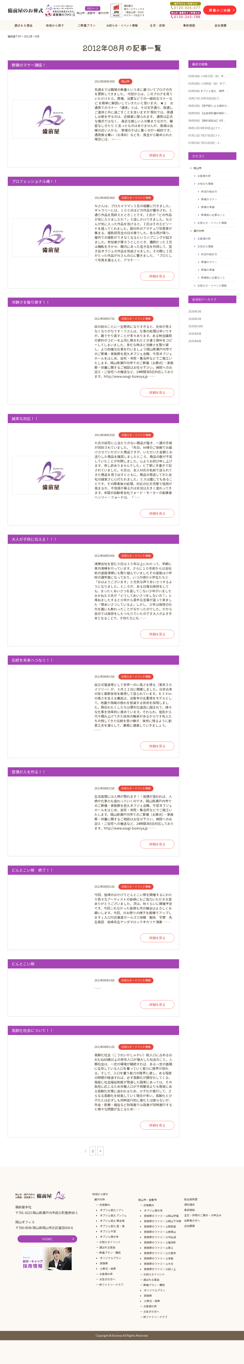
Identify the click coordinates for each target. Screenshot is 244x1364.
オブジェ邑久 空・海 (112, 1226)
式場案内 (104, 1205)
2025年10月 (195, 326)
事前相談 (189, 25)
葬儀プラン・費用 (110, 1253)
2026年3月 (194, 311)
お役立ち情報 (205, 184)
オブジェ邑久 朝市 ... (208, 91)
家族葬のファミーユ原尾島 (160, 1226)
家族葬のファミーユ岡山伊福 (161, 1216)
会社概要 (220, 25)
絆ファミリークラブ (111, 1284)
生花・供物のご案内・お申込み (203, 1215)
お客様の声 (204, 176)
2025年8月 (194, 341)
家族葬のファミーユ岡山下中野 (162, 1221)
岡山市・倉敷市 (147, 1200)
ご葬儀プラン (86, 25)
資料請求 (189, 1204)
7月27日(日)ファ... (205, 135)
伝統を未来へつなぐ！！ (33, 660)
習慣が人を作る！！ (29, 772)
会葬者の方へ (192, 1220)
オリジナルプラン (110, 1258)
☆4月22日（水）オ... (206, 76)
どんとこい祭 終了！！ (33, 870)
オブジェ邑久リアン (112, 1210)
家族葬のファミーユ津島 (158, 1258)
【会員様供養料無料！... (208, 113)
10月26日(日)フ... (204, 98)
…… (134, 984)
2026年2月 (194, 319)
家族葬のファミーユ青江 (158, 1248)
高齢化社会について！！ (32, 1030)
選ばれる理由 (23, 25)
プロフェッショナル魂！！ (34, 181)
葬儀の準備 (207, 207)
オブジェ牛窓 (108, 1231)
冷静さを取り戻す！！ (31, 302)
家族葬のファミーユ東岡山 (160, 1232)
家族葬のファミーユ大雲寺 (160, 1253)
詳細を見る (157, 155)
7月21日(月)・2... (204, 143)
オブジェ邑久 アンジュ (113, 1215)
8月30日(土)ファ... (205, 128)
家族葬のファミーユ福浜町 (160, 1242)
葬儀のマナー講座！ (29, 65)
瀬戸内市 (99, 1199)
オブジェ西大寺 (109, 1237)
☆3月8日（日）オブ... (207, 83)
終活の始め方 (209, 191)
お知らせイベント (110, 1242)
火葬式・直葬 (108, 1268)
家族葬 (104, 1263)
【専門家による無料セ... (208, 106)
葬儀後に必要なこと (213, 215)
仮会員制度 (190, 1199)
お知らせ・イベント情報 (122, 25)
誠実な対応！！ (25, 418)
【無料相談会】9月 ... (207, 120)
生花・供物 (157, 25)
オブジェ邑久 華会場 (112, 1221)
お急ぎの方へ (107, 1279)
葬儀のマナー (209, 199)
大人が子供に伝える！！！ (34, 539)
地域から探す (55, 25)
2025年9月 (194, 333)
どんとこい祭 (23, 964)
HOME (47, 1239)
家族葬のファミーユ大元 (158, 1264)
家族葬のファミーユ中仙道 (160, 1237)
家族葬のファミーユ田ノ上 (160, 1269)
